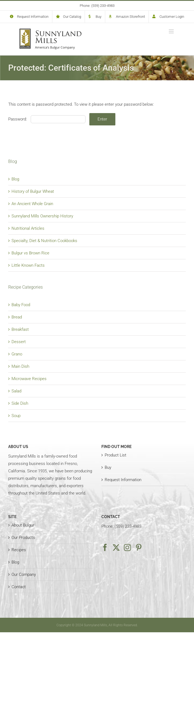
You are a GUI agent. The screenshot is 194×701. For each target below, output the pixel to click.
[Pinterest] (138, 547)
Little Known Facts (28, 265)
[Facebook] (105, 547)
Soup (16, 415)
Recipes (19, 549)
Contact (19, 586)
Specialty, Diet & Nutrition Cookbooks (44, 240)
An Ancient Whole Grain (32, 203)
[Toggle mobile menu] (172, 31)
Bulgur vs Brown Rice (30, 253)
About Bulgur (23, 525)
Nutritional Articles (28, 228)
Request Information (123, 479)
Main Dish (20, 366)
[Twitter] (116, 547)
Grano (17, 354)
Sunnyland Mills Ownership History (42, 216)
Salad (16, 391)
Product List (115, 455)
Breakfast (20, 329)
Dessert (19, 341)
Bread (17, 317)
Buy (108, 467)
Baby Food (21, 304)
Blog (15, 179)
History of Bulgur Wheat (33, 191)
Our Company (24, 574)
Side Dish (20, 403)
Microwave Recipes (29, 378)
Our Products (23, 537)
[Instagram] (127, 547)
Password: (46, 119)
